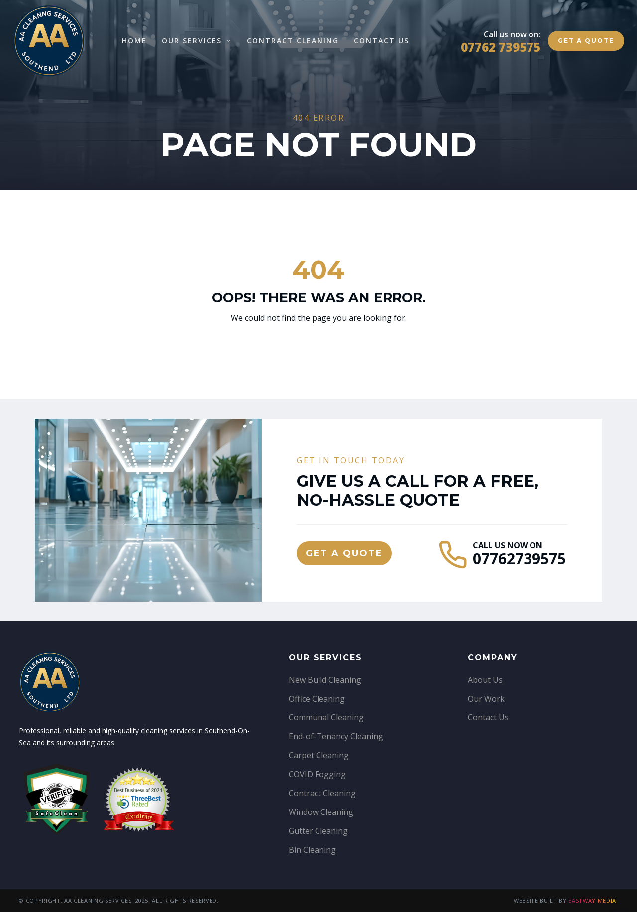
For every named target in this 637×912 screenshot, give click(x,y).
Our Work (486, 698)
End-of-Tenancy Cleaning (336, 736)
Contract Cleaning (293, 40)
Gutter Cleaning (318, 830)
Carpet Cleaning (319, 755)
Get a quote (586, 40)
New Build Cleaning (325, 679)
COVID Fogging (317, 774)
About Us (485, 679)
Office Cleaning (317, 698)
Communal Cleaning (326, 717)
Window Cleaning (321, 812)
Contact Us (381, 40)
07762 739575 (500, 47)
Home (134, 40)
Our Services (197, 41)
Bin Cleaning (312, 849)
